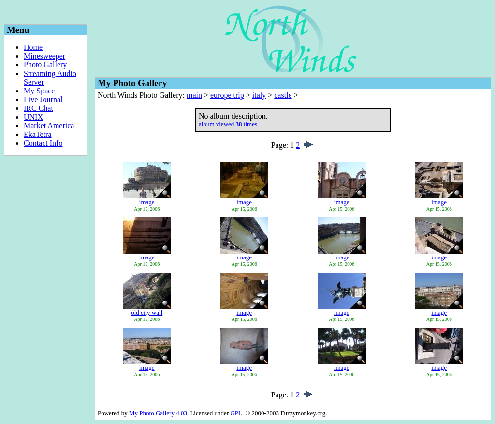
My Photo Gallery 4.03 (158, 413)
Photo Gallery (45, 65)
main (194, 95)
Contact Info (43, 143)
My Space (39, 91)
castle (282, 95)
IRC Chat (38, 108)
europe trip (227, 95)
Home (33, 47)
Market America (49, 125)
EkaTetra (38, 134)
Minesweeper (44, 56)
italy (259, 95)
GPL (236, 413)
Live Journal (43, 99)
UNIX (33, 117)
